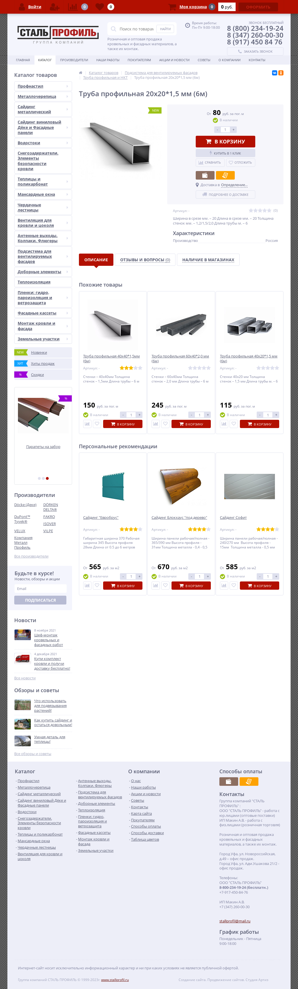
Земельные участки (43, 339)
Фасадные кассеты (43, 313)
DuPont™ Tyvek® (22, 519)
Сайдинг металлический (43, 109)
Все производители (31, 556)
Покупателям (139, 60)
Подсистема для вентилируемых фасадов (43, 256)
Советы (204, 60)
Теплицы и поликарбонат (43, 181)
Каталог (45, 60)
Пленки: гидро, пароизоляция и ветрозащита (43, 297)
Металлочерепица (43, 96)
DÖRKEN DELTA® (50, 507)
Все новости (25, 678)
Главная (23, 60)
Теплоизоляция (34, 282)
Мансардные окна (43, 194)
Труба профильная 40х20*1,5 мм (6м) (248, 358)
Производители (74, 60)
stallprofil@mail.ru (234, 921)
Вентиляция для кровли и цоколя (43, 222)
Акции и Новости (174, 60)
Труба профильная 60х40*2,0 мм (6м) (180, 358)
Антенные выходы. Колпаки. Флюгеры (43, 238)
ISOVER (49, 523)
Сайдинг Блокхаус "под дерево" (179, 517)
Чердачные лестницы (43, 207)
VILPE (48, 530)
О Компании (229, 60)
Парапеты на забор (43, 446)
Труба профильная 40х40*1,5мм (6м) (111, 358)
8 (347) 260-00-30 (255, 35)
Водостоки (43, 142)
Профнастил (43, 86)
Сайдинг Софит (233, 517)
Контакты (257, 60)
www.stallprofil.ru (115, 979)
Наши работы (107, 60)
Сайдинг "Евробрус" (101, 517)
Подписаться (40, 600)
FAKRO (49, 516)
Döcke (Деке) (25, 504)
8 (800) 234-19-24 (255, 28)
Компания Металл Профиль (23, 542)
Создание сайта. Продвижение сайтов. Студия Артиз (223, 980)
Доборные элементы (43, 271)
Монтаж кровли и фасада (43, 325)
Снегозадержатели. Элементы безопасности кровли (38, 160)
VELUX (19, 530)
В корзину (225, 141)
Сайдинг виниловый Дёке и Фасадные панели (43, 127)
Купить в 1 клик (225, 153)
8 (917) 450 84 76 (254, 41)
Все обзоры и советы (32, 753)
